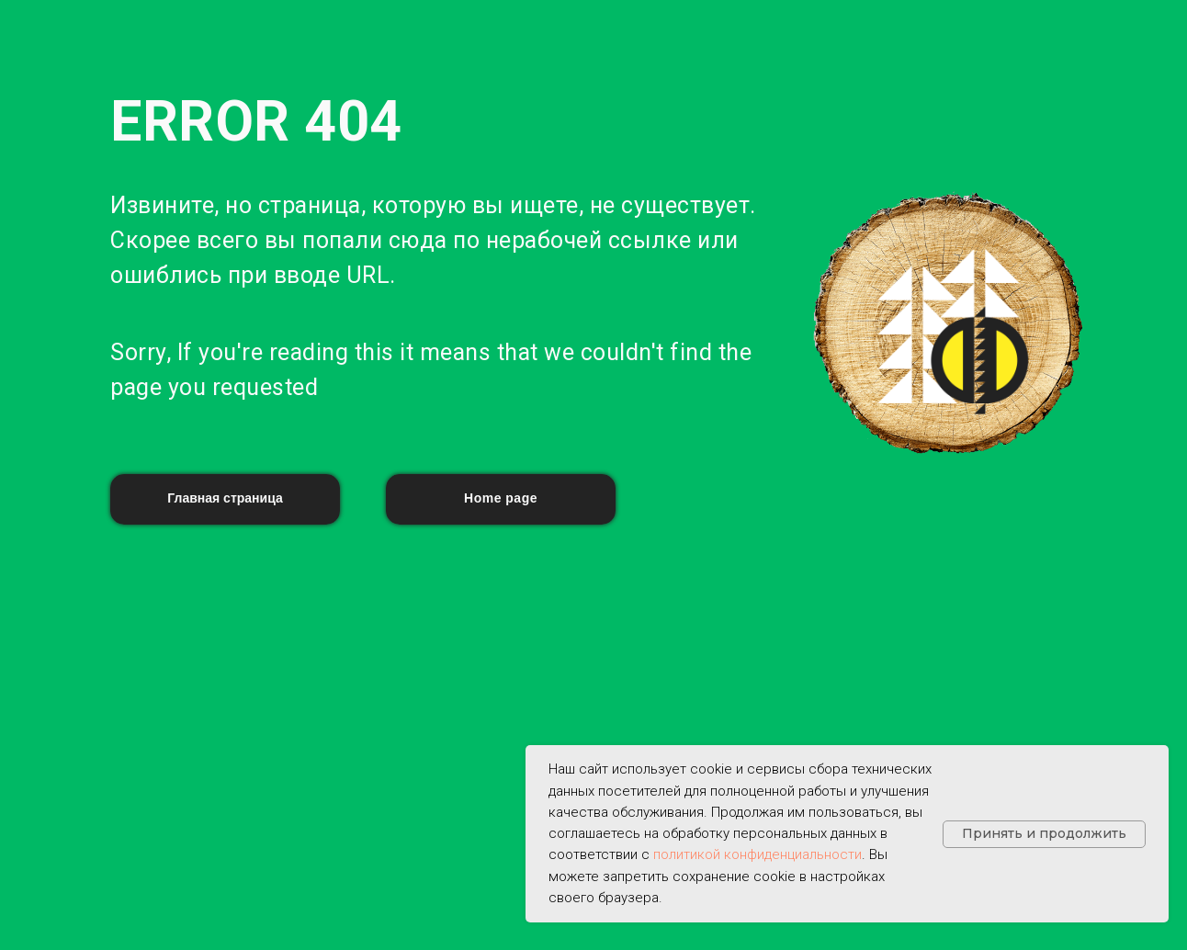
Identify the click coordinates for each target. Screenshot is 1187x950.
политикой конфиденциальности (757, 854)
